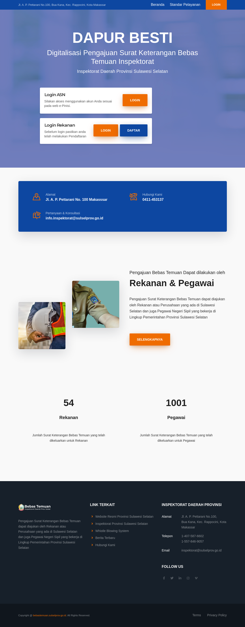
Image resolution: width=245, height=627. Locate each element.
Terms (196, 615)
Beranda (158, 4)
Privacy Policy (217, 615)
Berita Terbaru (105, 538)
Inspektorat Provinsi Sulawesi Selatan (121, 523)
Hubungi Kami (105, 545)
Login (216, 4)
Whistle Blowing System (112, 531)
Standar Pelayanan (185, 4)
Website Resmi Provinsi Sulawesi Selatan (124, 516)
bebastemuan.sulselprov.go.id (49, 615)
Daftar (133, 130)
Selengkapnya (150, 339)
